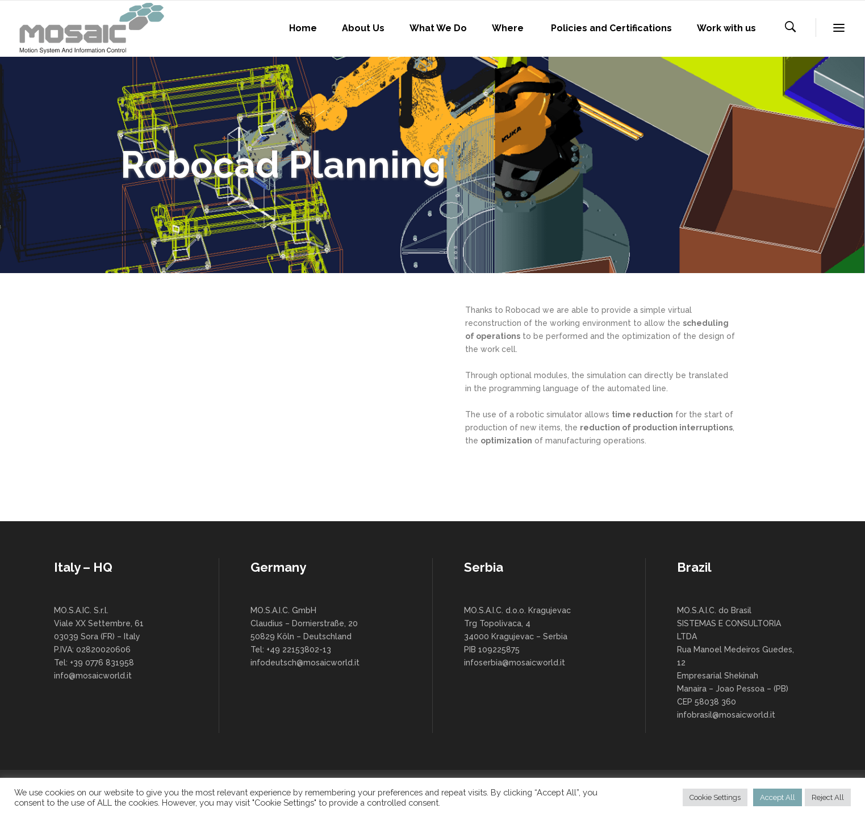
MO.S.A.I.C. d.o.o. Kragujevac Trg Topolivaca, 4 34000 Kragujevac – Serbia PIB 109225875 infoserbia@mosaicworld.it (517, 636)
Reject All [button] (828, 797)
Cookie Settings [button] (715, 797)
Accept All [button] (777, 797)
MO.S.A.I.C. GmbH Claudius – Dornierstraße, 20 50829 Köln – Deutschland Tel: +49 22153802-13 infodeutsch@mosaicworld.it (305, 636)
